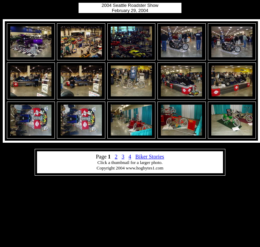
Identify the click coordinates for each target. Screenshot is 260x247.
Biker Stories (149, 157)
